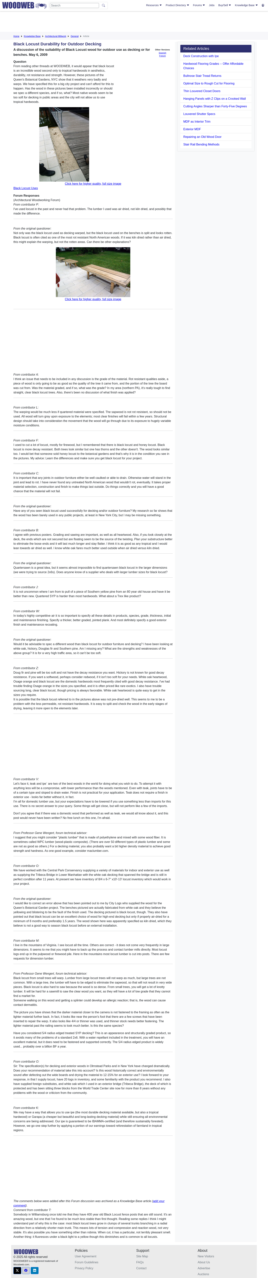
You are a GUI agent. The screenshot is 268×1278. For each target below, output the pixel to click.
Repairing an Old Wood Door (202, 136)
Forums (199, 5)
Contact (141, 1268)
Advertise (204, 1268)
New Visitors (206, 1256)
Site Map (142, 1256)
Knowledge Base (246, 5)
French (162, 56)
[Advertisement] (134, 22)
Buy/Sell (224, 5)
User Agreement (85, 1256)
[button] (17, 1270)
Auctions (203, 1274)
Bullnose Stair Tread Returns (202, 75)
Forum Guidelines (86, 1262)
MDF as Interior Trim (196, 121)
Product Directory (177, 5)
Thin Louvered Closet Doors (201, 91)
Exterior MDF (192, 129)
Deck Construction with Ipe (201, 56)
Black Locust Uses (25, 188)
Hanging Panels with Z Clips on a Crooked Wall (214, 98)
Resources (154, 5)
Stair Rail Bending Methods (201, 144)
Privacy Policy (84, 1268)
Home (16, 36)
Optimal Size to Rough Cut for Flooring (208, 83)
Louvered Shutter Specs (199, 114)
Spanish (162, 53)
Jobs (212, 5)
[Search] (74, 5)
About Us (204, 1262)
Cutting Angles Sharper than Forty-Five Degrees (215, 106)
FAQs (140, 1262)
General (75, 36)
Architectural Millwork (55, 36)
